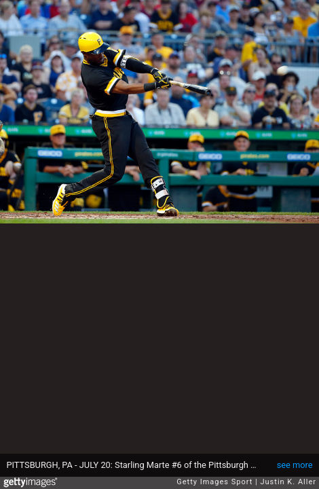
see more (295, 465)
